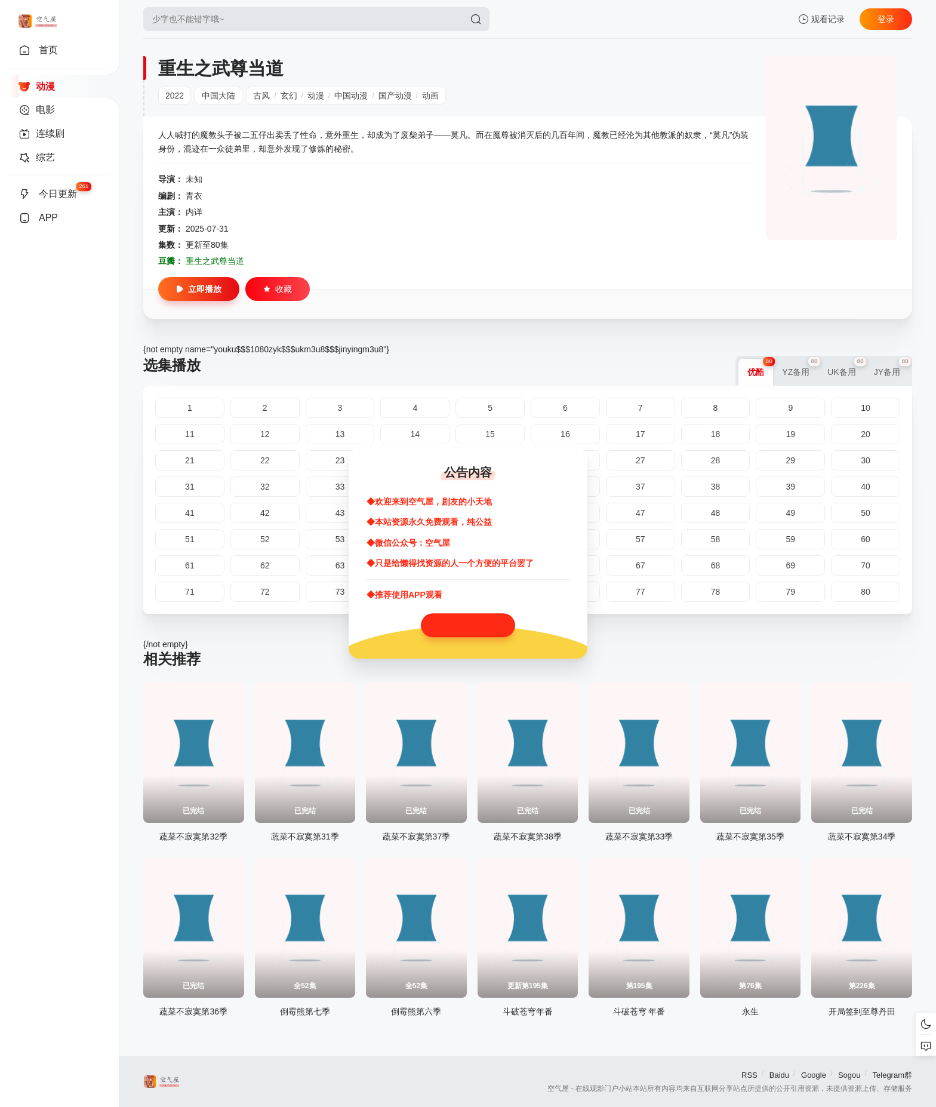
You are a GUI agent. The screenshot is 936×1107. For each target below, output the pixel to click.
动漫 (315, 95)
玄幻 (289, 95)
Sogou (849, 1075)
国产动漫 (395, 95)
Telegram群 (892, 1075)
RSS (749, 1075)
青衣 (194, 196)
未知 (194, 179)
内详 (194, 212)
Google (813, 1075)
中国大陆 (218, 95)
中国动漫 (351, 95)
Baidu (779, 1075)
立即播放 (198, 289)
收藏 (277, 289)
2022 (174, 95)
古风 (261, 95)
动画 (430, 95)
